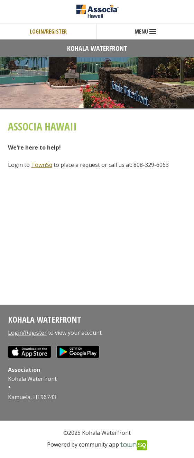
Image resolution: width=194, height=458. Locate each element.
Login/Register (48, 31)
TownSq (41, 165)
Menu (145, 31)
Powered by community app (97, 445)
